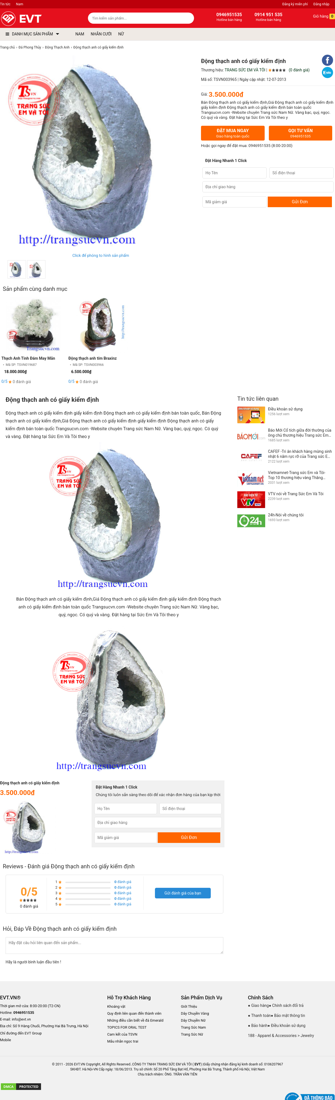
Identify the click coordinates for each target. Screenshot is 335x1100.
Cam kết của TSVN (122, 1034)
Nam (19, 4)
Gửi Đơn (300, 201)
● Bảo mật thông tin (288, 1015)
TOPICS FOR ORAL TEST (127, 1027)
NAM (79, 34)
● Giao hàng (258, 1005)
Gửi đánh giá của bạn (182, 893)
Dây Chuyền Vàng (195, 1013)
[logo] (34, 18)
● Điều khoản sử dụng (287, 1025)
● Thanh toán (259, 1015)
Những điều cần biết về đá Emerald (135, 1020)
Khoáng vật (116, 1006)
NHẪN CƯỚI (101, 34)
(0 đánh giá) (299, 70)
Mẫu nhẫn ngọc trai (122, 1041)
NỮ (121, 34)
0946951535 (259, 146)
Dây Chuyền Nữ (193, 1020)
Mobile (5, 1040)
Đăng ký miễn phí (295, 4)
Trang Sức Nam (193, 1027)
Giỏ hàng (320, 16)
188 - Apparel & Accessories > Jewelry (281, 1035)
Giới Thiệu (189, 1006)
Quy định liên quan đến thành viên (134, 1013)
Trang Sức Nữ (192, 1034)
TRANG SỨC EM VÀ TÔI (245, 70)
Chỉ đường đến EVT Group (21, 1033)
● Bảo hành (258, 1025)
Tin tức (5, 4)
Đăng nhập (321, 4)
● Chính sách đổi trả (286, 1005)
